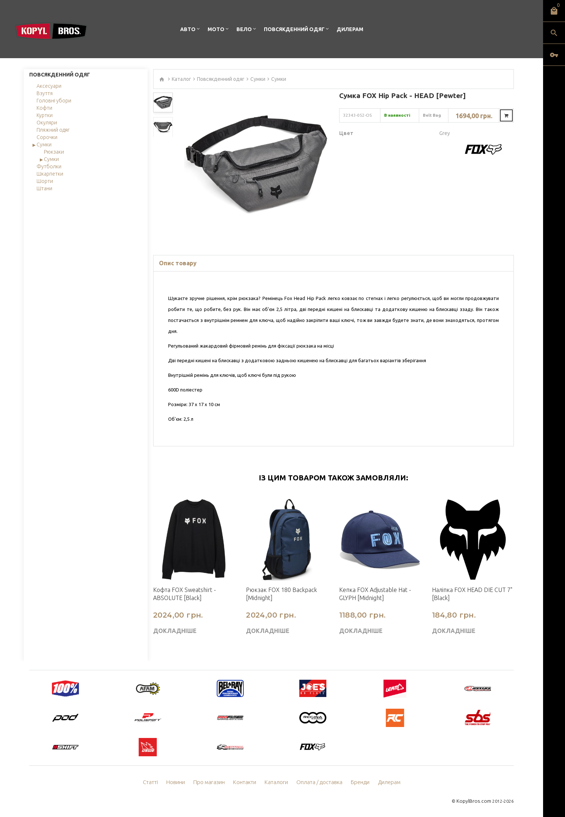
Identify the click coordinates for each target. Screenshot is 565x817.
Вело (244, 29)
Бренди (356, 782)
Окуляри (47, 122)
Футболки (49, 166)
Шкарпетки (50, 174)
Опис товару (178, 263)
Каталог (181, 79)
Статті (155, 782)
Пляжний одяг (53, 130)
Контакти (247, 782)
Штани (44, 188)
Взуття (45, 93)
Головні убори (54, 101)
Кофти (44, 108)
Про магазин (212, 782)
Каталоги (277, 782)
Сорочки (47, 137)
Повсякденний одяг (294, 29)
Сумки (44, 144)
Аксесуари (49, 86)
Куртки (45, 115)
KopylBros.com (475, 800)
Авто (188, 29)
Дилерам (350, 29)
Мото (216, 29)
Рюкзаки (54, 152)
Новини (180, 782)
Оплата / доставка (318, 782)
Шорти (45, 181)
